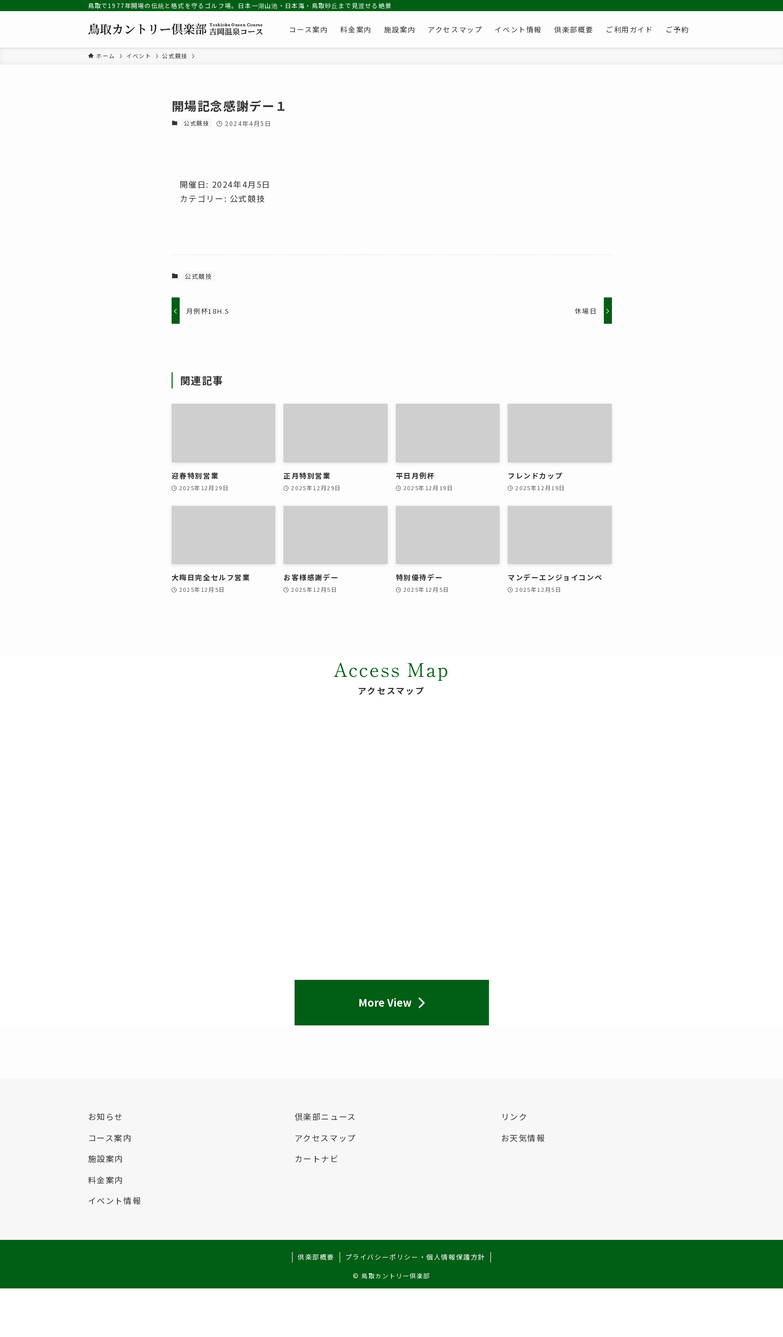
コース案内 (110, 1138)
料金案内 (105, 1180)
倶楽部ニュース (325, 1116)
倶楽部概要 (316, 1257)
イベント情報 (115, 1200)
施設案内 (105, 1158)
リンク (514, 1116)
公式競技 (196, 123)
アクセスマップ (325, 1138)
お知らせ (105, 1116)
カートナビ (317, 1158)
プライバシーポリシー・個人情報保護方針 (415, 1257)
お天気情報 (523, 1138)
